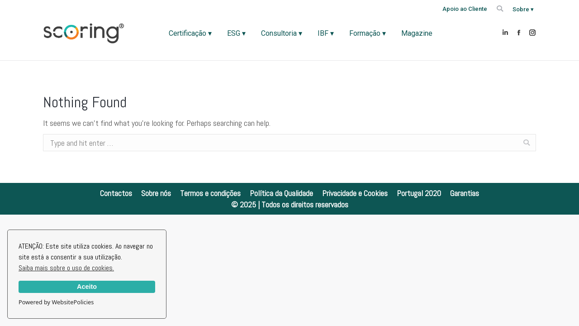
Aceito (87, 286)
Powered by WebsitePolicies (56, 302)
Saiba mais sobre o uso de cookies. (66, 268)
